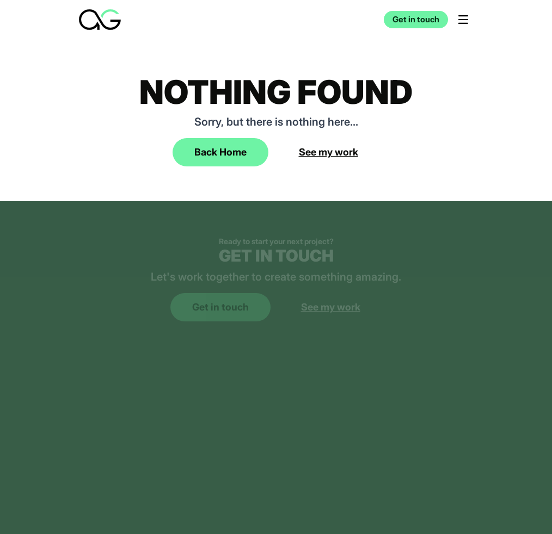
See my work (328, 152)
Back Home (220, 152)
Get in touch (415, 19)
